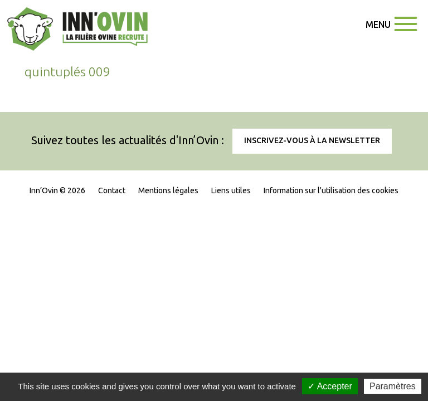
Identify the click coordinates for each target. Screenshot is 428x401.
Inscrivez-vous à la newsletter (312, 140)
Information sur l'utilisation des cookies (331, 190)
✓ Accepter (330, 386)
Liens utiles (231, 190)
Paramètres (392, 386)
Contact (111, 190)
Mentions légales (168, 190)
